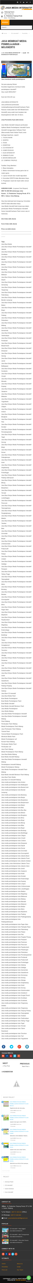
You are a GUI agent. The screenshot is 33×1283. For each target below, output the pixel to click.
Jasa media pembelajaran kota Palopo (13, 932)
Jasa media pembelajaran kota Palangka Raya (15, 927)
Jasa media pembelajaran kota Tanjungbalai (15, 1013)
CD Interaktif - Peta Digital (18, 1229)
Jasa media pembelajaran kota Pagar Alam (14, 924)
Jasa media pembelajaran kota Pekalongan (14, 949)
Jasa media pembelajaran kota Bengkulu (14, 815)
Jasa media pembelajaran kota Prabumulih (14, 960)
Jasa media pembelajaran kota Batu (12, 807)
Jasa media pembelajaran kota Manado (13, 901)
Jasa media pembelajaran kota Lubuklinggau (15, 889)
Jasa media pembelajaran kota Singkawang (15, 982)
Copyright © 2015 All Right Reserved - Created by (16, 1279)
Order (19, 1267)
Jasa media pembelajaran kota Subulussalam (15, 990)
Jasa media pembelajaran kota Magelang (14, 894)
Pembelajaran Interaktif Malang (11, 764)
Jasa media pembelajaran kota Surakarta (14, 1000)
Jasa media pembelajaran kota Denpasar (14, 843)
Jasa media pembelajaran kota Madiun (13, 891)
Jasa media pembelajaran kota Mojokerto (14, 911)
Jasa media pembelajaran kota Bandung (13, 795)
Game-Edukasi (9, 1188)
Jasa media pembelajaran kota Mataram (13, 904)
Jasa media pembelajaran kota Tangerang (14, 1008)
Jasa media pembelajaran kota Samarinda (14, 970)
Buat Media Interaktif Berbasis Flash (12, 706)
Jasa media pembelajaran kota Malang (13, 899)
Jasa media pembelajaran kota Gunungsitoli (15, 853)
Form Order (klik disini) (9, 224)
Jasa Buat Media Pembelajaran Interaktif (14, 713)
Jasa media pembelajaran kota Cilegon (13, 835)
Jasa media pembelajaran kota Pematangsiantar (16, 955)
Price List (4, 1270)
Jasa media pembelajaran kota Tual (12, 1036)
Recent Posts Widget (6, 1170)
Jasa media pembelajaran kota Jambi (13, 868)
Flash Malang (5, 721)
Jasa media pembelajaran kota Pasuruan (14, 944)
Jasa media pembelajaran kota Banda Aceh (15, 787)
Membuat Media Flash (8, 736)
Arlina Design (21, 1280)
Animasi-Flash (9, 1182)
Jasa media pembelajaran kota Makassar (14, 896)
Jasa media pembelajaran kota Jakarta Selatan (16, 861)
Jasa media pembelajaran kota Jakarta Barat (15, 856)
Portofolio (13, 54)
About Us (20, 1263)
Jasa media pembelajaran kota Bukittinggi (14, 833)
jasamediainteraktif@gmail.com (18, 1218)
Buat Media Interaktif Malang (10, 757)
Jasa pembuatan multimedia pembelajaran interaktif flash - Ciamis (19, 1131)
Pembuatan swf (6, 746)
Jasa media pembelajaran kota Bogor (13, 828)
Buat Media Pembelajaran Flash (11, 701)
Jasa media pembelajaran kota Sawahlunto (14, 972)
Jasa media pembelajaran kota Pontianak (14, 957)
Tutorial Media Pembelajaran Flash (12, 734)
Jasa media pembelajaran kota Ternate (13, 1026)
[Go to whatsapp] (29, 1278)
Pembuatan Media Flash (9, 744)
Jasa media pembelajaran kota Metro (12, 909)
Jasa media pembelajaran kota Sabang (13, 965)
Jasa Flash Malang (7, 749)
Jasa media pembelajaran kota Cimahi (13, 838)
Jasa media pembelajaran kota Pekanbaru (14, 952)
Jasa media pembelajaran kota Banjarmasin (15, 802)
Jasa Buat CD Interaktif (8, 693)
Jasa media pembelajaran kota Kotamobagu (15, 878)
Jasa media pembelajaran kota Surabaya (14, 998)
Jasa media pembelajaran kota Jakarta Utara (15, 866)
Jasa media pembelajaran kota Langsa (13, 883)
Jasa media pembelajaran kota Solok (12, 985)
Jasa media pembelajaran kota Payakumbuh (15, 947)
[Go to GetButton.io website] (29, 1281)
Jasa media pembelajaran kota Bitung (13, 823)
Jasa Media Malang (7, 711)
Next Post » (25, 1066)
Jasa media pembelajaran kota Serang (13, 977)
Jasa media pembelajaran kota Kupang (13, 881)
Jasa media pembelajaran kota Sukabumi (14, 993)
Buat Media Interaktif (7, 703)
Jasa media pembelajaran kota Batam (13, 805)
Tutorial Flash (5, 731)
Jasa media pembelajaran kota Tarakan (13, 1015)
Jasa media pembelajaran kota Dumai (13, 848)
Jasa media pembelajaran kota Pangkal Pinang (16, 937)
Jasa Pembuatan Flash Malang (11, 729)
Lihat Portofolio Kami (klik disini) (12, 120)
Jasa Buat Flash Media (8, 777)
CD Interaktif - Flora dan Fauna (19, 1240)
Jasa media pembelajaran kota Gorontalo (14, 851)
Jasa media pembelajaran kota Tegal (12, 1023)
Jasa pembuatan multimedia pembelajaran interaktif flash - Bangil (19, 1159)
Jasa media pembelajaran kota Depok (13, 845)
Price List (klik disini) (8, 229)
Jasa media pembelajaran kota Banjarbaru (14, 800)
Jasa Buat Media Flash (8, 696)
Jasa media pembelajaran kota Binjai (12, 820)
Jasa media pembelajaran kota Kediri (12, 873)
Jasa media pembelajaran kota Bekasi (13, 812)
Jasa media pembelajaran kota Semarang (14, 975)
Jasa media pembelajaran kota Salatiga (13, 967)
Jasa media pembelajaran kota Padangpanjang (16, 917)
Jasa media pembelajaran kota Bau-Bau (13, 810)
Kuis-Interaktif (9, 1192)
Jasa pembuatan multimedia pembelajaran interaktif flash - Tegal (19, 1145)
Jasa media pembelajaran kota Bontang (13, 830)
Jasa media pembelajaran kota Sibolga (13, 980)
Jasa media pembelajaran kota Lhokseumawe (15, 886)
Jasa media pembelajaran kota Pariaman (14, 942)
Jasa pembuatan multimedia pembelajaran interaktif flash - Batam (19, 1117)
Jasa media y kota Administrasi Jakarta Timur (15, 863)
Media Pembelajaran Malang (10, 767)
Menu (5, 22)
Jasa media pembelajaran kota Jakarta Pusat (15, 858)
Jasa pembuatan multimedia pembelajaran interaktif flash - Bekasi (19, 1103)
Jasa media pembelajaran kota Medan (13, 906)
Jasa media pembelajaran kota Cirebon (13, 840)
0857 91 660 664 (9, 14)
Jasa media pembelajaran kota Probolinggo (14, 962)
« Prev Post (6, 1066)
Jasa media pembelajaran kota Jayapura (14, 871)
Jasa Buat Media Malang (9, 754)
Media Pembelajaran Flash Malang (12, 726)
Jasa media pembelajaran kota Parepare (14, 939)
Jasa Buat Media (6, 244)
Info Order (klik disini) (8, 219)
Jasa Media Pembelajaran (9, 708)
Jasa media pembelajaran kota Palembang (14, 929)
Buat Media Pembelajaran (9, 698)
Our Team (20, 1270)
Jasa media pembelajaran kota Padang (13, 914)
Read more (19, 1110)
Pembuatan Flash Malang (9, 724)
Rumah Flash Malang (8, 741)
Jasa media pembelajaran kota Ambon (13, 782)
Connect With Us (7, 1053)
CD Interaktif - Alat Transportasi (19, 1234)
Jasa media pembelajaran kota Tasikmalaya (15, 1018)
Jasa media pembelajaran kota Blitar (12, 825)
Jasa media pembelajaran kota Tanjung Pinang (16, 1010)
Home (5, 33)
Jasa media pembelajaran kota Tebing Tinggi (15, 1021)
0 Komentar (12, 1112)
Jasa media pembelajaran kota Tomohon (14, 1033)
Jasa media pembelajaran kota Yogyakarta (14, 1038)
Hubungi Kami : (9, 12)
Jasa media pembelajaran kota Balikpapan (14, 785)
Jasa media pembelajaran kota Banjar (13, 797)
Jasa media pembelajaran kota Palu (12, 934)
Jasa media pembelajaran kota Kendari (13, 876)
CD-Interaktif (8, 1185)
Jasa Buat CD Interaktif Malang (11, 779)
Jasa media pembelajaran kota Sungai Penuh (15, 995)
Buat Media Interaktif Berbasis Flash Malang (15, 774)
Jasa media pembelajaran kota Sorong (13, 988)
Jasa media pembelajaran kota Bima (12, 818)
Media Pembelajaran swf (9, 739)
